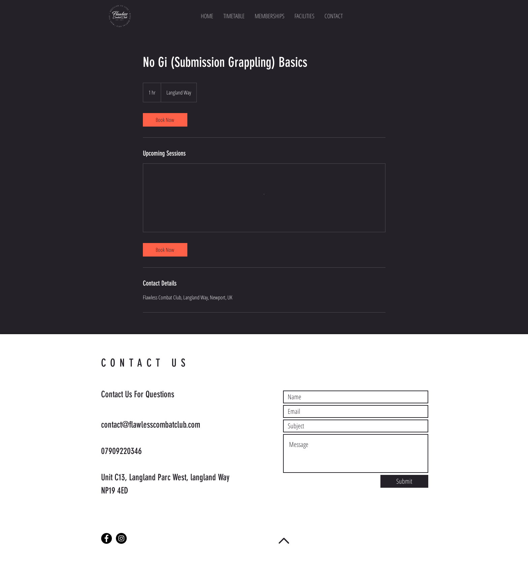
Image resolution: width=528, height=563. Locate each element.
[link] (165, 120)
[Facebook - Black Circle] (106, 538)
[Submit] (404, 481)
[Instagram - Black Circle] (121, 538)
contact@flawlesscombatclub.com (150, 425)
